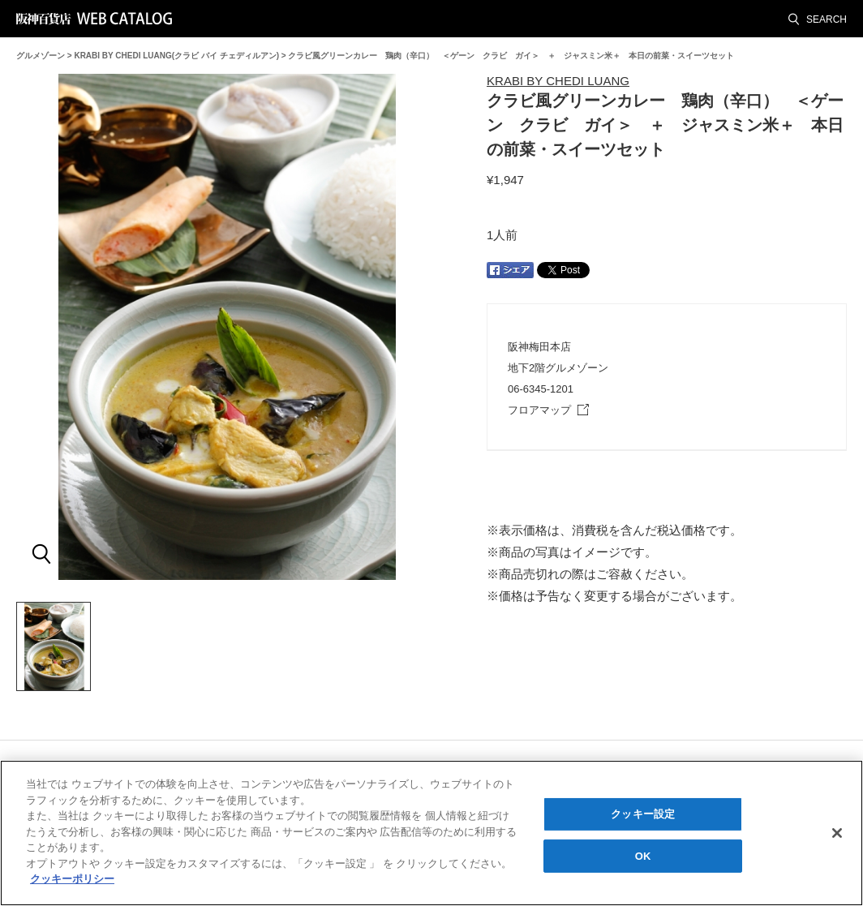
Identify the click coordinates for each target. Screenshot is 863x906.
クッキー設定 (643, 815)
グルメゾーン (40, 55)
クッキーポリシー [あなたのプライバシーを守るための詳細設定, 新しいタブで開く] (72, 880)
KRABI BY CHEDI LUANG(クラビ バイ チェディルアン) (176, 55)
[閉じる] (837, 834)
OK (643, 857)
